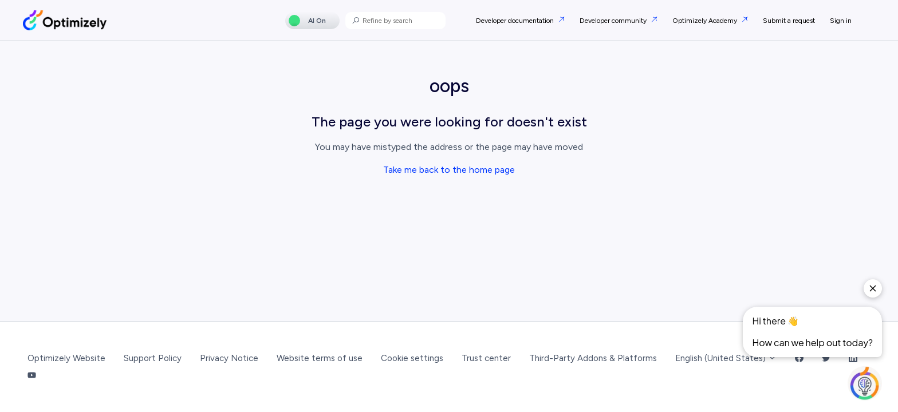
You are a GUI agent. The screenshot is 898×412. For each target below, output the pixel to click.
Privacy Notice (229, 358)
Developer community (614, 21)
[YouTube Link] (31, 376)
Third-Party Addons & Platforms (593, 358)
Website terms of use (320, 358)
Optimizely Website (66, 358)
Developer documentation (516, 21)
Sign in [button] (841, 21)
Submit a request (789, 21)
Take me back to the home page (449, 169)
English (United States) (726, 358)
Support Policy (153, 358)
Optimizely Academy (705, 21)
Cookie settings (412, 358)
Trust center (486, 358)
